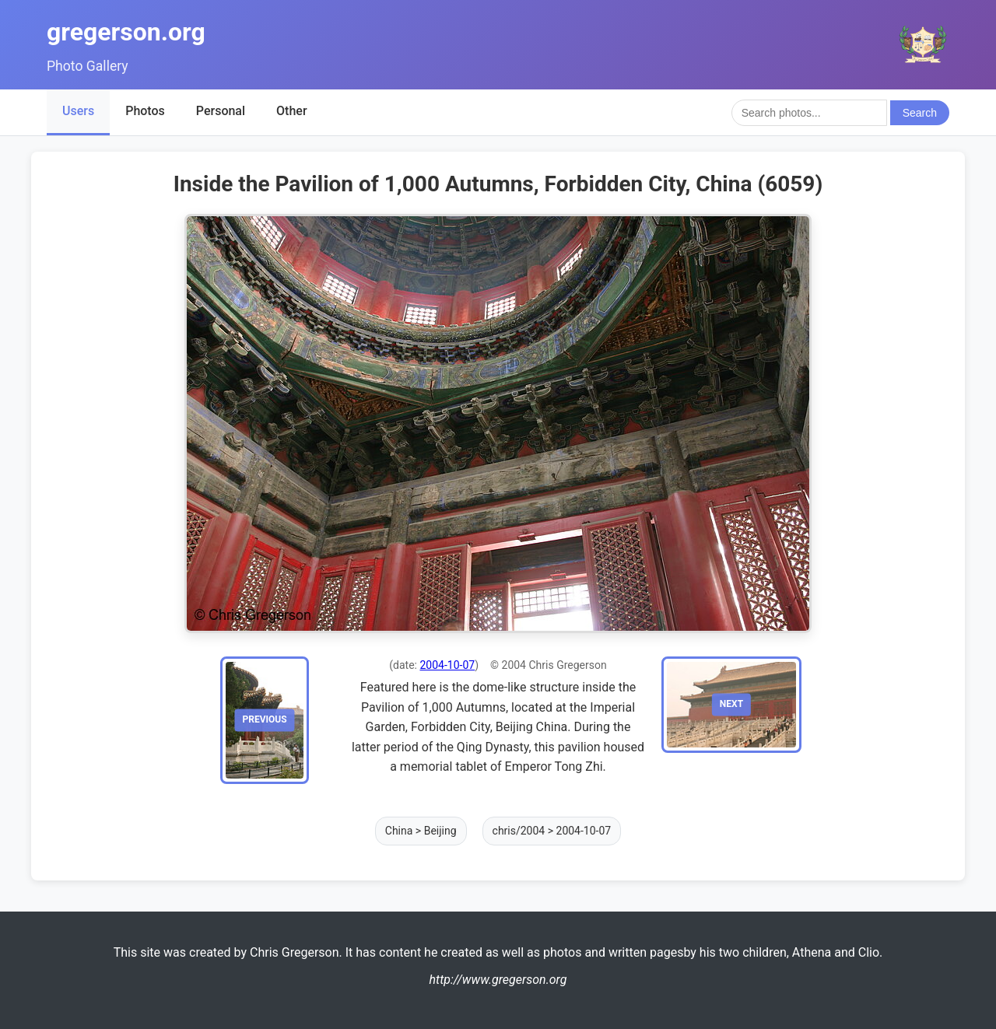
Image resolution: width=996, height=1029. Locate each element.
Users (78, 110)
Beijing (440, 830)
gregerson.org (126, 32)
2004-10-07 (447, 665)
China (399, 830)
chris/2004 (519, 830)
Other (291, 110)
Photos (145, 110)
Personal (220, 110)
